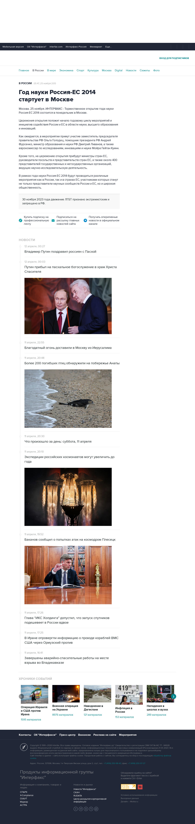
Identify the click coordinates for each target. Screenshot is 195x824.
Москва (106, 70)
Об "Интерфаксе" (36, 46)
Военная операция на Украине (65, 707)
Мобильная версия (13, 46)
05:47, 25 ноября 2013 (45, 83)
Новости (131, 70)
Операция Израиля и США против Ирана (34, 711)
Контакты (25, 735)
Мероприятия (127, 735)
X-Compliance (26, 795)
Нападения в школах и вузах (157, 707)
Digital (118, 70)
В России (38, 70)
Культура (93, 70)
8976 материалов (62, 714)
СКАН (77, 792)
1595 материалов (31, 719)
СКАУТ (23, 798)
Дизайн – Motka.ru (129, 801)
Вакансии (84, 735)
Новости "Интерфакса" (85, 789)
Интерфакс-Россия (76, 46)
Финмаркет (96, 46)
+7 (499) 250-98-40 (112, 763)
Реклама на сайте (104, 735)
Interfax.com (56, 46)
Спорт (80, 70)
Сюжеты (145, 70)
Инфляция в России (123, 710)
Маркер (24, 802)
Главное (24, 70)
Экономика (66, 70)
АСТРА (23, 805)
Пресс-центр (67, 735)
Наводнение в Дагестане (93, 707)
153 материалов (124, 717)
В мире (51, 70)
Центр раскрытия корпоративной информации (90, 800)
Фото (156, 70)
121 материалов (93, 714)
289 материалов (156, 714)
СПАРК (23, 792)
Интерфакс (97, 58)
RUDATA (78, 795)
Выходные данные (130, 798)
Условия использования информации (139, 795)
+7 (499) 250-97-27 (136, 763)
